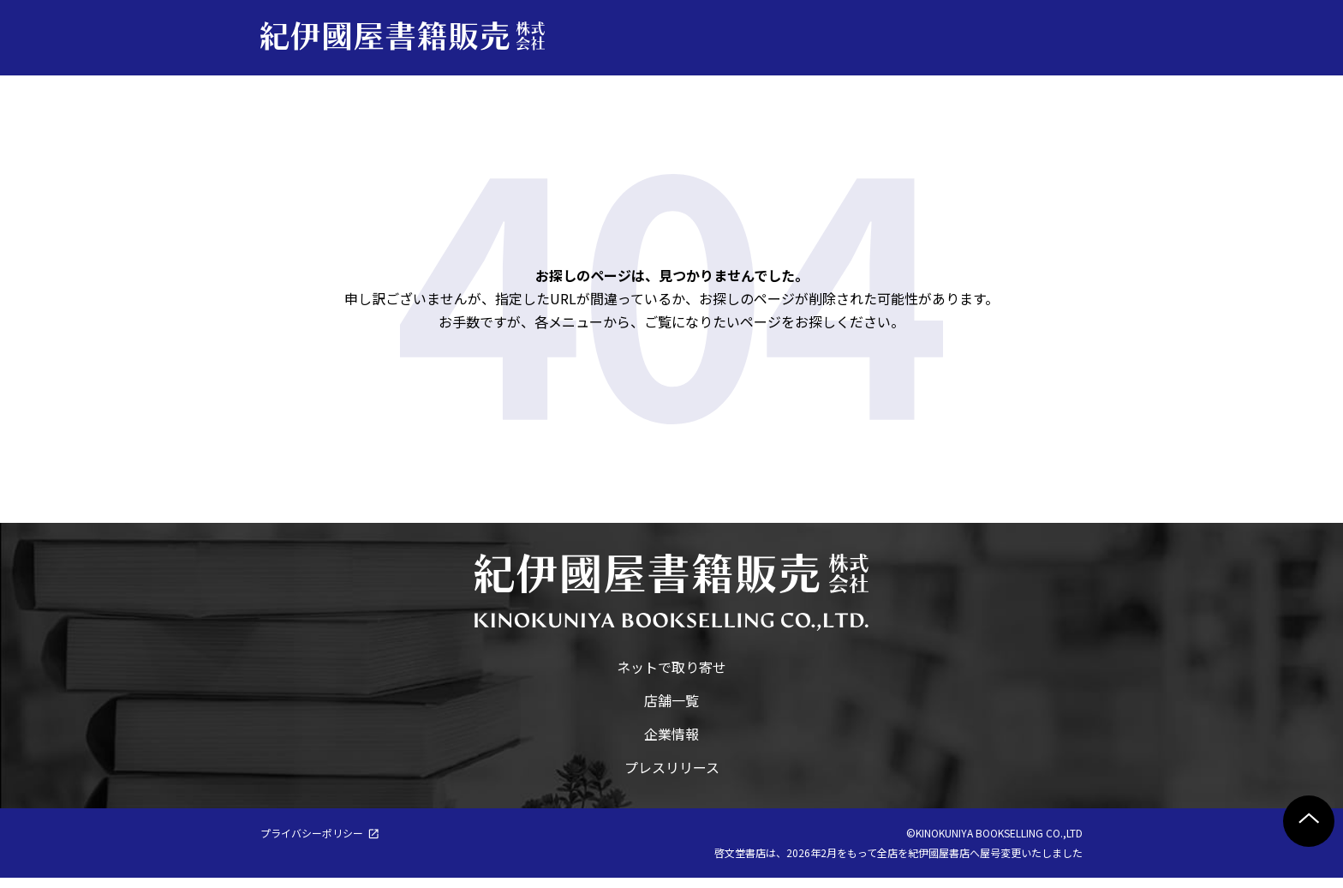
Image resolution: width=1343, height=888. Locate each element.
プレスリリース (671, 777)
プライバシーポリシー (311, 843)
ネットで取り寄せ (671, 677)
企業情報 (671, 744)
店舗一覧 (671, 710)
